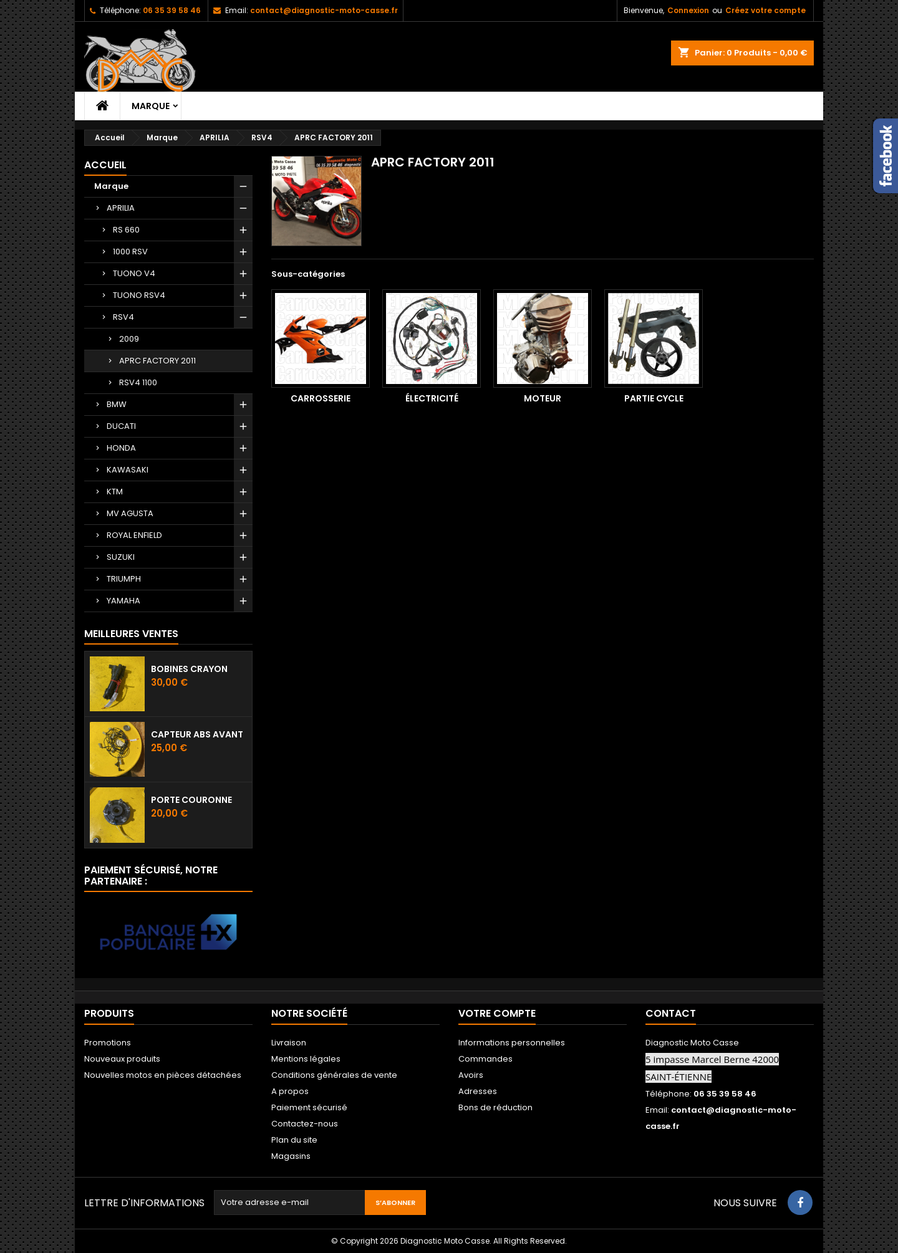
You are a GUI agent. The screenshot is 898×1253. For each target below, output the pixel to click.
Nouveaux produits (122, 1059)
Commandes (485, 1059)
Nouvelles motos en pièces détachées (162, 1075)
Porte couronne (191, 800)
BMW (117, 404)
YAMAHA (123, 601)
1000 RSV (130, 251)
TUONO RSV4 (139, 295)
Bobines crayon (189, 669)
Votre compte (497, 1013)
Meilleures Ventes (131, 633)
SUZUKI (121, 557)
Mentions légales (305, 1059)
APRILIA (121, 208)
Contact (670, 1013)
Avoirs (470, 1075)
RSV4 (123, 317)
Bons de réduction (495, 1107)
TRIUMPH (124, 579)
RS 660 (126, 230)
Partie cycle (653, 398)
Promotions (107, 1043)
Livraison (288, 1043)
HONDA (121, 448)
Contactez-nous (304, 1124)
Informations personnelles (511, 1043)
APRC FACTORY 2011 (157, 361)
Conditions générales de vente (334, 1075)
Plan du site (294, 1140)
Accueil (105, 165)
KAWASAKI (127, 470)
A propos (290, 1091)
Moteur (542, 398)
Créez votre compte (765, 10)
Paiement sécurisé (309, 1107)
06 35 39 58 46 (172, 10)
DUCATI (121, 426)
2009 (129, 339)
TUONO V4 (134, 273)
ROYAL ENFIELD (134, 535)
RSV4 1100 (138, 382)
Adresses (477, 1091)
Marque (151, 106)
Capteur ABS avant (197, 734)
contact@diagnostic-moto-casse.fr (324, 10)
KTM (115, 491)
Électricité (431, 398)
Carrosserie (320, 398)
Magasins (291, 1156)
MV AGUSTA (130, 513)
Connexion (688, 10)
